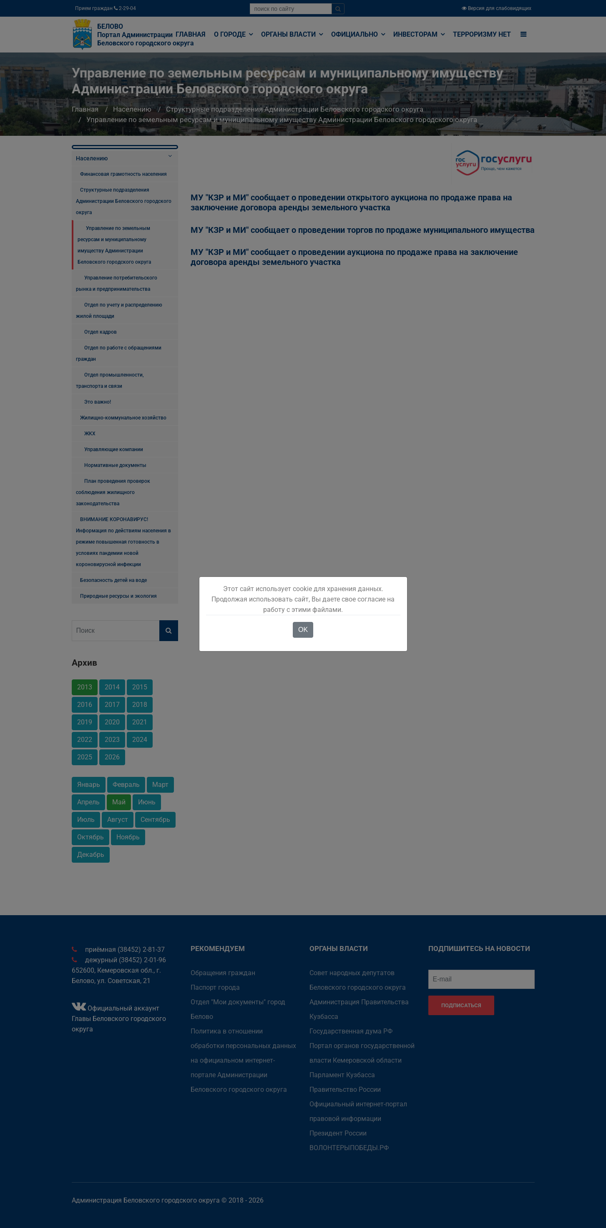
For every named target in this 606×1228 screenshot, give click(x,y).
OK (303, 629)
